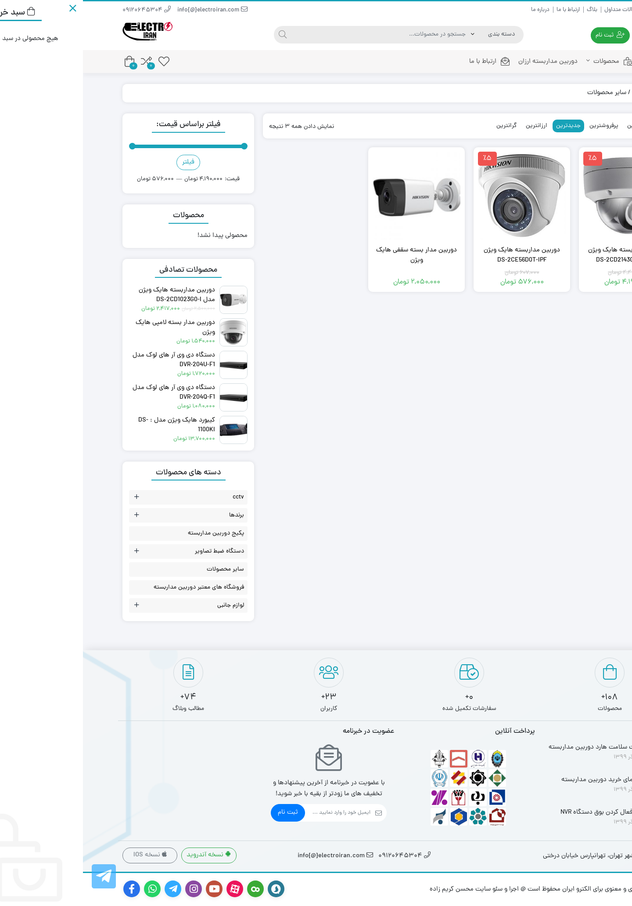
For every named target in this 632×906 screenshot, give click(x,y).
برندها (153, 515)
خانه (573, 62)
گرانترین (423, 126)
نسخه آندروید (126, 855)
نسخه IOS (67, 855)
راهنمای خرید (577, 10)
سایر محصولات (142, 569)
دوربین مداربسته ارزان (465, 62)
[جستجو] (199, 35)
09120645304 (64, 10)
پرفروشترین (520, 126)
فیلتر (105, 162)
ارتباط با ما (485, 10)
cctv (155, 497)
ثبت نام (205, 813)
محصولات (527, 62)
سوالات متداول (538, 10)
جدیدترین (485, 126)
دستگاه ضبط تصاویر (136, 551)
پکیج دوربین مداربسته (133, 533)
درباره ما (457, 10)
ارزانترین (453, 126)
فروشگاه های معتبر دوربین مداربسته (116, 587)
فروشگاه (560, 93)
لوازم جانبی (147, 605)
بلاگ (509, 10)
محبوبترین (557, 126)
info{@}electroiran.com (129, 10)
